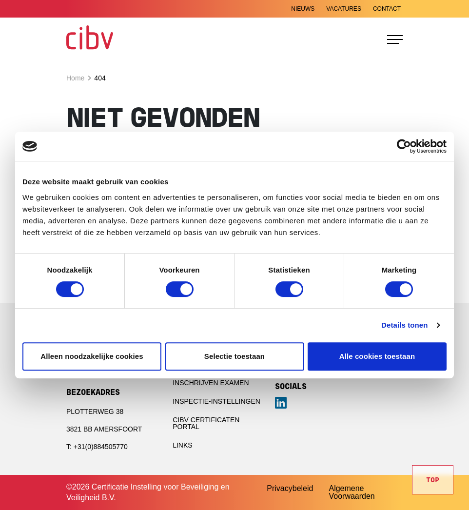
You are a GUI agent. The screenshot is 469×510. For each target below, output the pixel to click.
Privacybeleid (290, 488)
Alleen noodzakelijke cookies (91, 356)
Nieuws (302, 8)
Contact (387, 8)
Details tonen (404, 325)
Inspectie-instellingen (216, 401)
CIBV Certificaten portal (206, 423)
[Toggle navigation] (395, 39)
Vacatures (343, 8)
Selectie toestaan (234, 356)
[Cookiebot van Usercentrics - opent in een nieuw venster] (404, 146)
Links (182, 445)
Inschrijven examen (211, 383)
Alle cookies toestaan (377, 356)
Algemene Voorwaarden (351, 492)
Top (432, 480)
